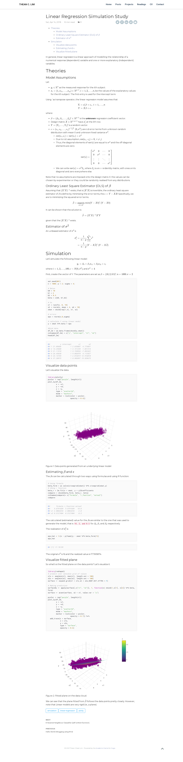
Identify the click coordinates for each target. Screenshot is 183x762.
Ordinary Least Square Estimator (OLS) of (77, 35)
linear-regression (67, 717)
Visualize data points (66, 45)
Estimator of (63, 38)
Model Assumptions (66, 31)
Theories (55, 28)
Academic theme (102, 755)
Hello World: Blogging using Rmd (59, 738)
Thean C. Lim (27, 4)
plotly (81, 717)
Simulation (56, 41)
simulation (52, 717)
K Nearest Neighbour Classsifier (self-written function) (67, 729)
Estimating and (65, 48)
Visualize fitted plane (66, 51)
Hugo (113, 755)
